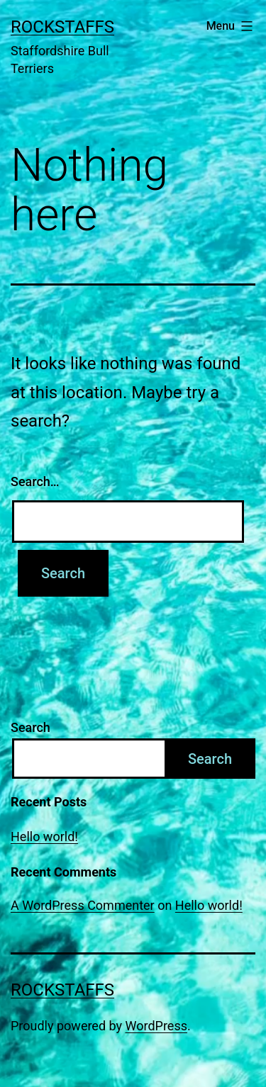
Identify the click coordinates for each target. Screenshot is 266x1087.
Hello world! (44, 836)
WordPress (156, 1025)
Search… (35, 481)
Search (30, 727)
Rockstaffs (62, 27)
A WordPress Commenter (83, 905)
